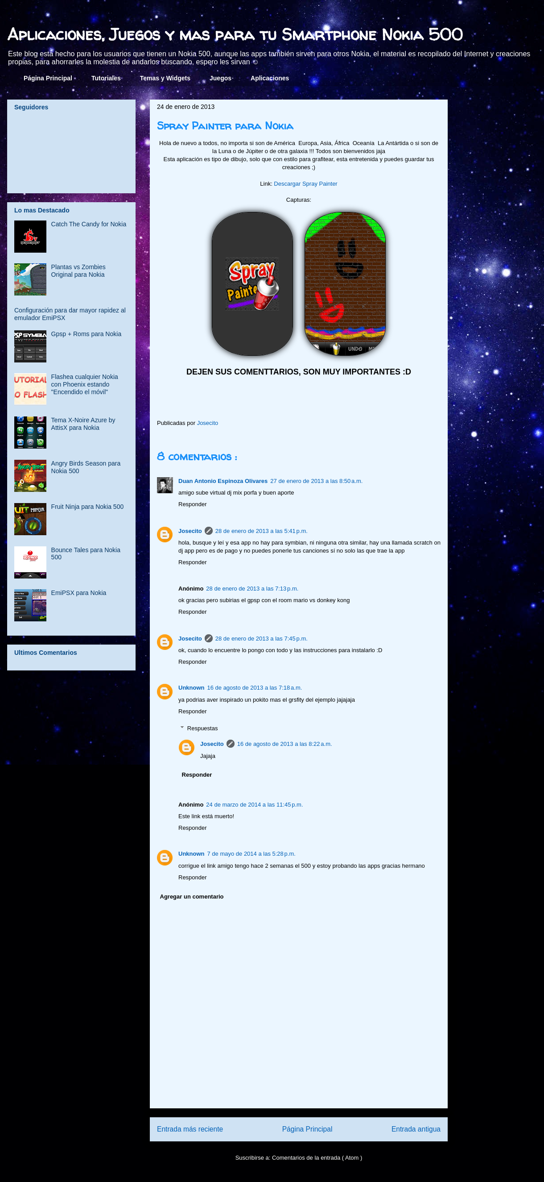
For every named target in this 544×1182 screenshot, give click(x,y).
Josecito (190, 531)
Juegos (220, 78)
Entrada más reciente (190, 1129)
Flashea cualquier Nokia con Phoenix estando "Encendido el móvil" (84, 384)
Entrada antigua (416, 1129)
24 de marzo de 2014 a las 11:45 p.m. (254, 804)
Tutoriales (106, 78)
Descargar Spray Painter (305, 183)
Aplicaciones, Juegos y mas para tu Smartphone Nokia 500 (235, 34)
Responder (192, 504)
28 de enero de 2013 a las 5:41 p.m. (261, 531)
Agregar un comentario (192, 896)
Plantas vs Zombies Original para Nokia (78, 270)
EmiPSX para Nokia (79, 592)
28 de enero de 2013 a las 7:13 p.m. (252, 588)
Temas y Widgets (165, 78)
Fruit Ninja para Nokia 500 (87, 506)
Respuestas (202, 728)
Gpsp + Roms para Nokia (86, 333)
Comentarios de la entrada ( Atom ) (317, 1157)
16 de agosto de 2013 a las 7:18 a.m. (254, 687)
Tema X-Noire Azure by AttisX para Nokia (83, 423)
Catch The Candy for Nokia (89, 224)
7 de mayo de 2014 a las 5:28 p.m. (251, 853)
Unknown (191, 687)
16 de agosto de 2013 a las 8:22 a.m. (284, 744)
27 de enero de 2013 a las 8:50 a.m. (316, 481)
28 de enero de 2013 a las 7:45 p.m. (261, 638)
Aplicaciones (270, 78)
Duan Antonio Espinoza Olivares (223, 481)
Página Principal (48, 78)
